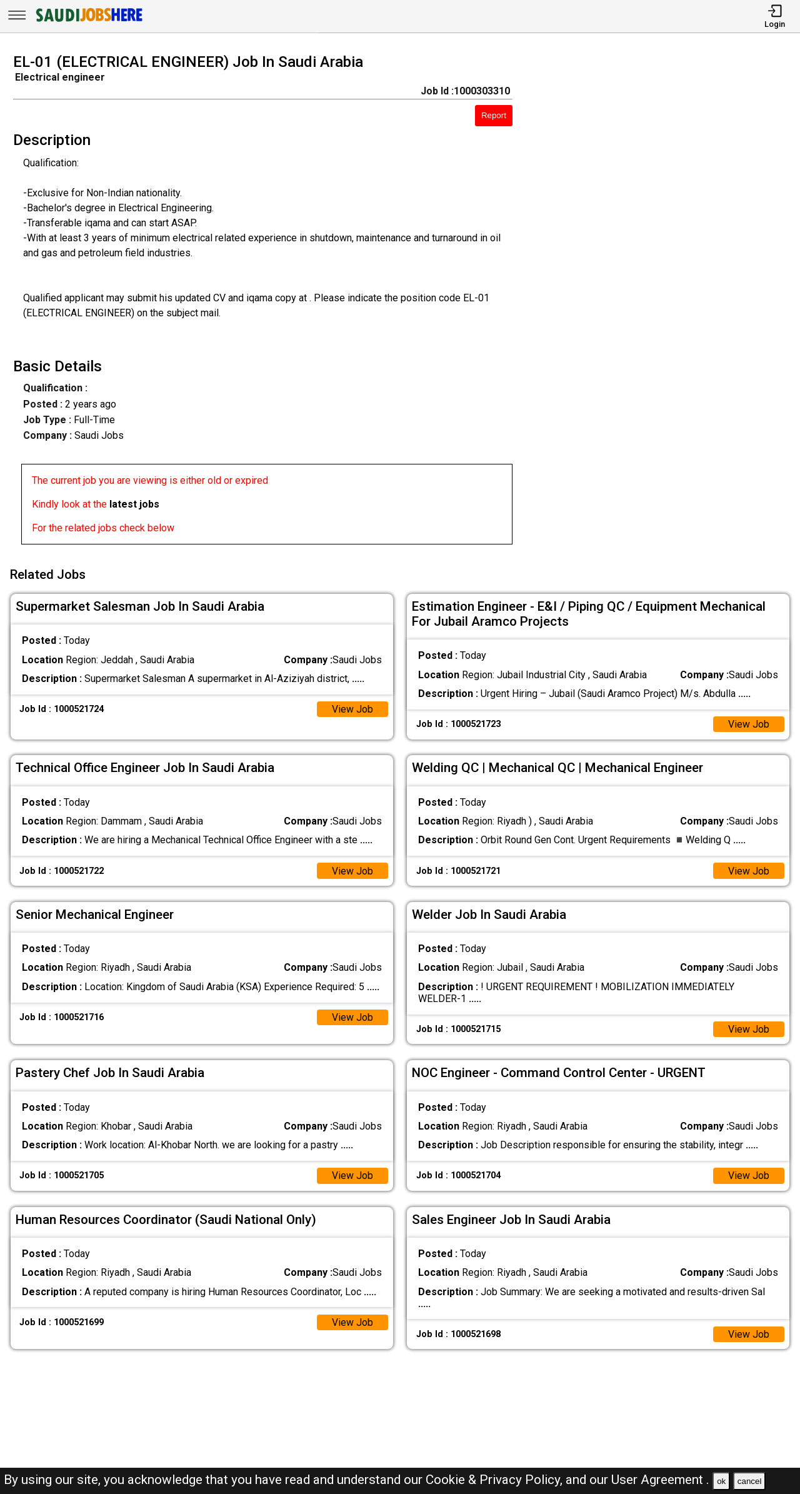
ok (721, 1481)
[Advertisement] (666, 302)
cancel (750, 1481)
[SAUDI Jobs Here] (88, 22)
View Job (352, 708)
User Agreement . (660, 1479)
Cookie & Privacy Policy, (496, 1479)
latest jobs (134, 504)
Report (493, 115)
